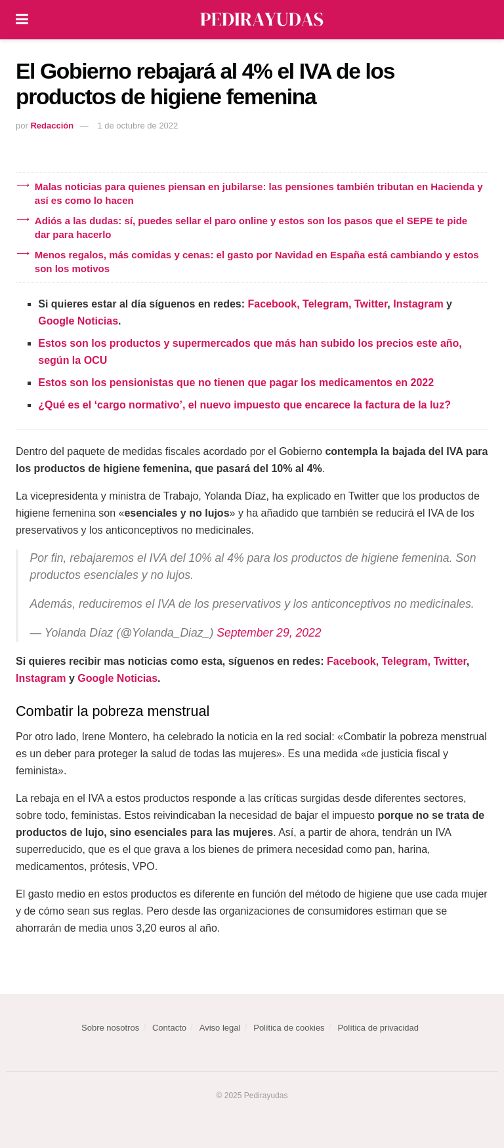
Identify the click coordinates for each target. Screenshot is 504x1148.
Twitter (370, 303)
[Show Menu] (22, 19)
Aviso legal (220, 1028)
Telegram (325, 303)
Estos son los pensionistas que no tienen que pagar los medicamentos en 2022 (236, 382)
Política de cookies (288, 1028)
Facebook (272, 303)
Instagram (418, 303)
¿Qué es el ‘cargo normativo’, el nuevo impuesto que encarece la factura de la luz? (244, 404)
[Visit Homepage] (261, 20)
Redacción (52, 125)
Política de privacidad (378, 1028)
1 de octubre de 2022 (137, 125)
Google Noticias (78, 321)
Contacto (169, 1028)
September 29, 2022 (269, 632)
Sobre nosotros (110, 1028)
